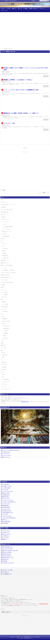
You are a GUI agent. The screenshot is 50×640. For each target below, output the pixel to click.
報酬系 (2, 342)
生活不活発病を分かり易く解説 (6, 510)
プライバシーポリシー (4, 10)
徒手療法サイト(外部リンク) (33, 8)
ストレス (2, 340)
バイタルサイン (4, 267)
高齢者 (2, 299)
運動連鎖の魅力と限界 (5, 496)
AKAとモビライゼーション (6, 498)
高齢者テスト (4, 250)
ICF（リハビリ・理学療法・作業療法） (7, 209)
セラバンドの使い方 (5, 514)
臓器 (1, 350)
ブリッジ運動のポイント (5, 535)
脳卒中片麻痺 (4, 367)
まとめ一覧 (8, 8)
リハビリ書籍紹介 (5, 294)
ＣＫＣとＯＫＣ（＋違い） (9, 123)
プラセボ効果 (5, 330)
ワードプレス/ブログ (6, 381)
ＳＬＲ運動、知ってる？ (5, 532)
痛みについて (4, 323)
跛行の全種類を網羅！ (5, 523)
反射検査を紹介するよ (5, 559)
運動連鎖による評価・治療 (5, 71)
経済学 (3, 374)
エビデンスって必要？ (5, 489)
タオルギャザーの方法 (5, 537)
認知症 (3, 316)
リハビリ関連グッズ (5, 292)
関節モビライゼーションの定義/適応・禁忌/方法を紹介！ (11, 450)
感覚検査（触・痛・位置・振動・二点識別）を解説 (10, 550)
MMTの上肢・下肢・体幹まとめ (7, 555)
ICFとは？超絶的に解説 (5, 484)
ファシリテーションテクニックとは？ (8, 500)
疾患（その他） (4, 364)
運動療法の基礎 (3, 260)
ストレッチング (4, 224)
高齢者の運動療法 (5, 306)
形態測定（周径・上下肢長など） (7, 552)
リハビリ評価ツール (5, 248)
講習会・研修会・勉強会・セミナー (6, 277)
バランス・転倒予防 (5, 304)
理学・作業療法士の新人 (5, 212)
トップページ (16, 603)
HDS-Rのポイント (4, 519)
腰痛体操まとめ (4, 539)
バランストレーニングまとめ (6, 455)
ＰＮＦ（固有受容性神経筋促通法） (7, 226)
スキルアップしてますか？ (6, 503)
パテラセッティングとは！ (6, 530)
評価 (1, 241)
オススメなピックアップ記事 (7, 569)
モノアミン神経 (3, 347)
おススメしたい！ (3, 289)
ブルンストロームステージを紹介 (7, 548)
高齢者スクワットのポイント (6, 534)
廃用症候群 (4, 301)
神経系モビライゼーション (6, 457)
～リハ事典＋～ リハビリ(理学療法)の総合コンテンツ (25, 4)
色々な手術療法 (3, 369)
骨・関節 (3, 352)
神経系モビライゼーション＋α (7, 231)
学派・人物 (19, 8)
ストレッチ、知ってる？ (5, 453)
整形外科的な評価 (5, 255)
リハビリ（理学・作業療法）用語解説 (7, 282)
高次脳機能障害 (4, 318)
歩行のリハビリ (3, 238)
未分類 (2, 199)
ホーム (25, 147)
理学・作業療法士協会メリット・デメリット (8, 204)
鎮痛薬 (4, 335)
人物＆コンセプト (3, 214)
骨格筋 (3, 357)
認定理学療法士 (3, 207)
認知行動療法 (5, 333)
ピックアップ (3, 386)
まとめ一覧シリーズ (4, 202)
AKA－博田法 (4, 233)
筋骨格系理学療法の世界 (25, 401)
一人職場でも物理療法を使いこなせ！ (8, 512)
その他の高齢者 (4, 311)
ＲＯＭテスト (4, 243)
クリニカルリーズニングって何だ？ (7, 491)
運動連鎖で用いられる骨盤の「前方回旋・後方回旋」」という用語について (21, 113)
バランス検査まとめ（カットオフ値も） (8, 562)
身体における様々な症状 (6, 321)
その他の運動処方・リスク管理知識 (7, 270)
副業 (3, 376)
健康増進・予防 (3, 345)
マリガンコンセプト (5, 221)
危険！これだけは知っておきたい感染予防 (8, 272)
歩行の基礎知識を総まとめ (6, 494)
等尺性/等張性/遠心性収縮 (6, 507)
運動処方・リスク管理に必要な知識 (6, 265)
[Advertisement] (25, 22)
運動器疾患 (4, 362)
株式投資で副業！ (6, 379)
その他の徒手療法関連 (5, 236)
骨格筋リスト (14, 8)
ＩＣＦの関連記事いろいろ (6, 573)
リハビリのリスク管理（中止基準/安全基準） (9, 517)
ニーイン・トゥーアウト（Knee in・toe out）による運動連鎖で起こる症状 (20, 89)
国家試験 (2, 287)
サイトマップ (42, 8)
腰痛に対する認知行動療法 (6, 521)
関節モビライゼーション (6, 219)
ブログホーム (3, 8)
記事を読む (46, 76)
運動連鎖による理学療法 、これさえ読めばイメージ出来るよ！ (18, 79)
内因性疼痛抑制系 (6, 328)
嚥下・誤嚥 (4, 309)
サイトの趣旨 (9, 605)
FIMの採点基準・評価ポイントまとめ (7, 557)
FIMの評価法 (4, 253)
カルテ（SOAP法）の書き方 (6, 487)
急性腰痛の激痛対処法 (5, 505)
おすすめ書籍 (25, 8)
